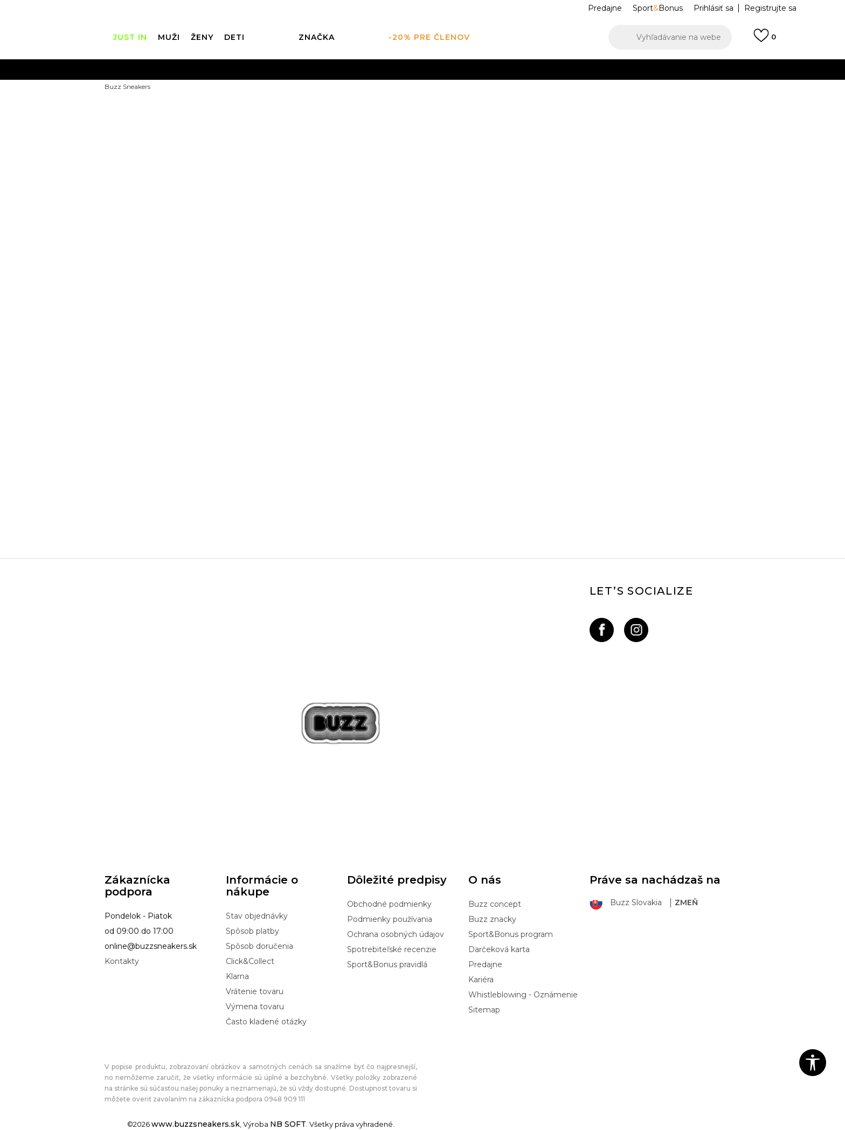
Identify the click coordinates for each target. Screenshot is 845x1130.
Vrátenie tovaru (254, 991)
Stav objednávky (257, 916)
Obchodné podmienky (389, 904)
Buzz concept (494, 904)
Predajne (485, 964)
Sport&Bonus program (510, 934)
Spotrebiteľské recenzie (392, 949)
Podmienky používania (389, 919)
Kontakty (122, 961)
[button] (670, 37)
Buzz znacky (492, 919)
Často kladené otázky (266, 1021)
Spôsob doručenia (259, 946)
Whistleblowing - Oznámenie (523, 995)
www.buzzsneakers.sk (195, 1124)
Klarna (237, 976)
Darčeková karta (499, 949)
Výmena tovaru (255, 1006)
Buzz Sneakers (127, 86)
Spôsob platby (252, 931)
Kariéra (481, 979)
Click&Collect (250, 961)
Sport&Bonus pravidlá (387, 964)
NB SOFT (288, 1124)
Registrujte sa (770, 8)
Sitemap (484, 1010)
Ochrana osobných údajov (395, 934)
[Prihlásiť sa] (764, 40)
